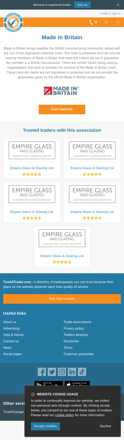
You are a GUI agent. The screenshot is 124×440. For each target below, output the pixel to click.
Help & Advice (13, 335)
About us (9, 322)
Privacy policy (74, 328)
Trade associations (77, 322)
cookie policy (64, 415)
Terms (68, 347)
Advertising (11, 328)
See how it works (62, 298)
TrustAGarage (13, 412)
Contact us (11, 341)
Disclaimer (71, 341)
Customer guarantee (79, 354)
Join (82, 4)
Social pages (12, 354)
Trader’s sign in (110, 13)
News (7, 347)
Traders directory (76, 335)
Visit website (62, 109)
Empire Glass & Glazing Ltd (31, 168)
